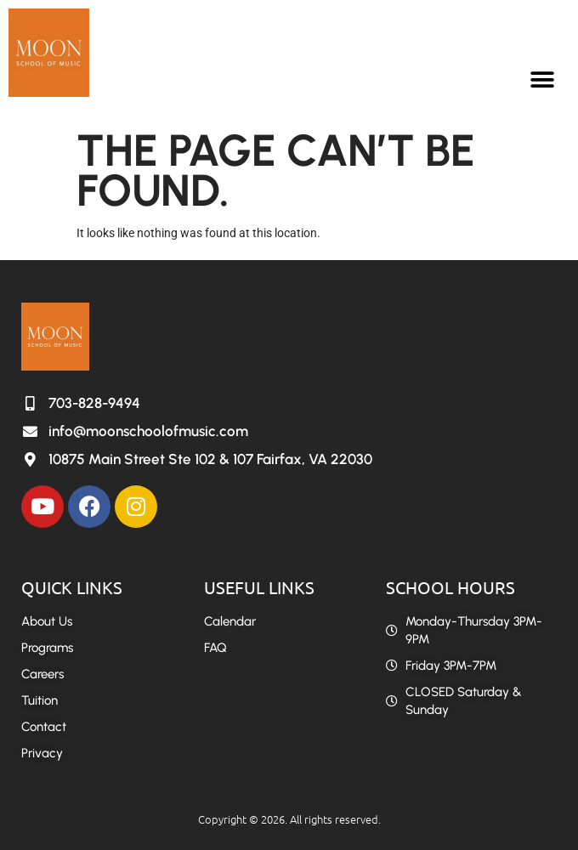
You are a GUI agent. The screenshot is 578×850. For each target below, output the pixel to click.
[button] (542, 79)
